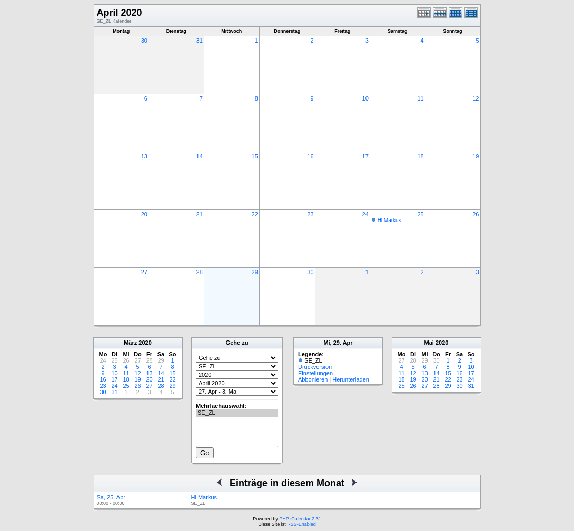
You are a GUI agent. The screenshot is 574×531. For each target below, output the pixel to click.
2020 (144, 342)
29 (255, 272)
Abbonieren (313, 379)
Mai (429, 342)
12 (475, 98)
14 (199, 156)
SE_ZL (237, 413)
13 (144, 156)
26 (475, 214)
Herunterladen (350, 379)
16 (310, 156)
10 (365, 98)
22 (255, 214)
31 (199, 40)
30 (144, 40)
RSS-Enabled (301, 524)
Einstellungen (315, 373)
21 (199, 214)
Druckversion (315, 367)
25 (420, 214)
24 (365, 214)
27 (144, 272)
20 (144, 214)
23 (310, 214)
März (130, 342)
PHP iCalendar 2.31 (300, 519)
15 (255, 156)
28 (199, 272)
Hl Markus (389, 220)
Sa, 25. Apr (111, 497)
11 (420, 98)
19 (475, 156)
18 (420, 156)
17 (365, 156)
